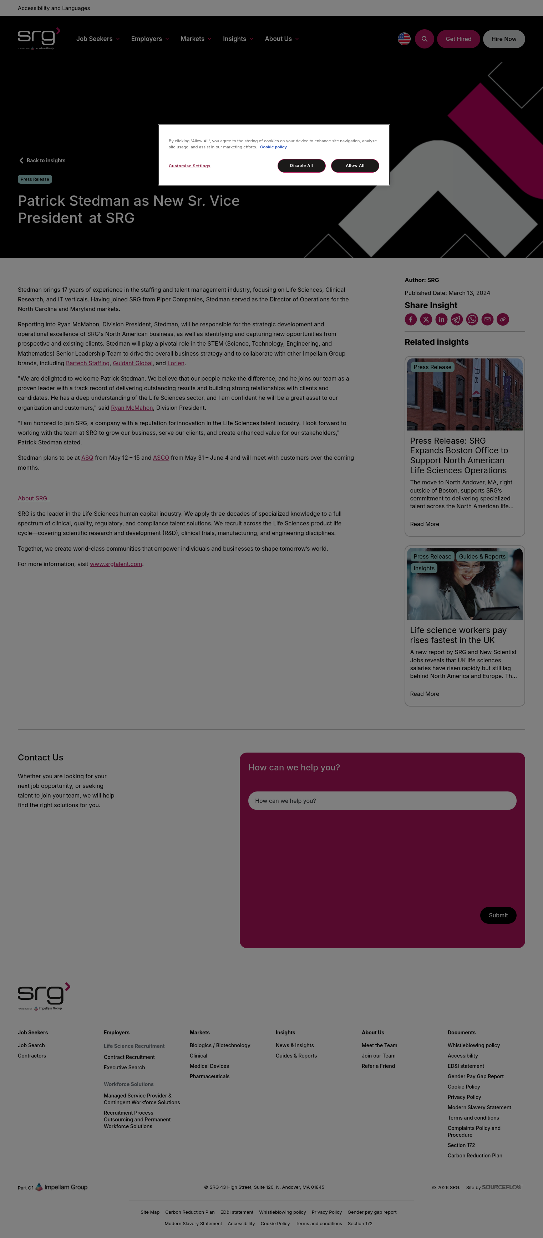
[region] (274, 154)
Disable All (301, 165)
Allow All (355, 165)
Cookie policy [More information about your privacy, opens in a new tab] (273, 146)
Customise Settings (189, 165)
